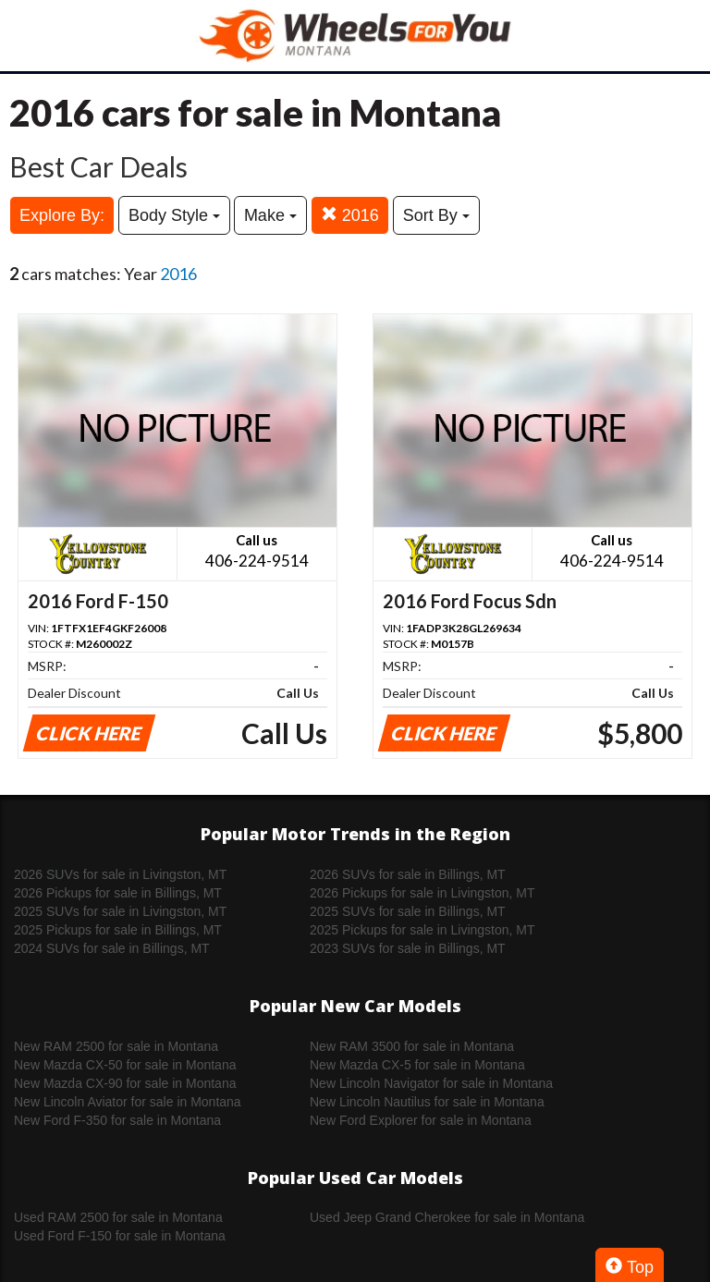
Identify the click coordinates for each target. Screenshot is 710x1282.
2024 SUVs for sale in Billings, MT (112, 948)
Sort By (436, 215)
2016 (350, 215)
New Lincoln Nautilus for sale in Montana (427, 1101)
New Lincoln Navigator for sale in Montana (431, 1083)
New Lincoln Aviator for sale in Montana (127, 1101)
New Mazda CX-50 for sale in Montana (125, 1064)
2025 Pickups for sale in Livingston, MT (422, 929)
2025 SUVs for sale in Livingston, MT (120, 911)
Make (270, 215)
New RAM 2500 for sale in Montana (116, 1046)
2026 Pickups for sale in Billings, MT (118, 892)
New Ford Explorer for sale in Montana (421, 1120)
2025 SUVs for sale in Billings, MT (408, 911)
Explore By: (61, 215)
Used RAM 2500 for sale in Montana (118, 1217)
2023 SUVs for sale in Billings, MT (408, 948)
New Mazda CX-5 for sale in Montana (417, 1064)
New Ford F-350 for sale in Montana (117, 1120)
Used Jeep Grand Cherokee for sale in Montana (447, 1217)
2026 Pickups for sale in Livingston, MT (422, 892)
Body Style (174, 215)
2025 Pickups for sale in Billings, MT (118, 929)
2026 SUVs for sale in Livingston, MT (120, 874)
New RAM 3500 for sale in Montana (412, 1046)
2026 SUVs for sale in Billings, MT (408, 874)
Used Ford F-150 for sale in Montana (120, 1235)
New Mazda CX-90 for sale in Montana (125, 1083)
